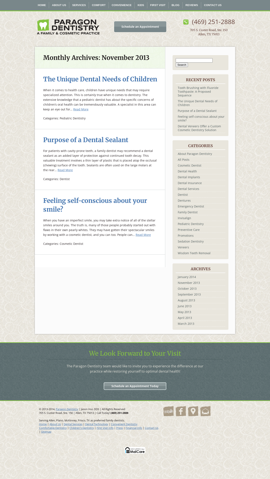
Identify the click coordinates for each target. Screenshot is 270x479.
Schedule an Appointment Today (135, 386)
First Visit (158, 5)
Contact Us (213, 5)
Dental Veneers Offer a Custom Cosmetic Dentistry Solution (199, 128)
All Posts (183, 160)
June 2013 (185, 306)
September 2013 (189, 294)
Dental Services (188, 189)
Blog (175, 5)
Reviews (191, 5)
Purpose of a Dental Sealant (85, 140)
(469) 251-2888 (213, 21)
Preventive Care (189, 230)
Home (42, 5)
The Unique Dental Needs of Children (100, 79)
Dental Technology (96, 424)
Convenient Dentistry (124, 424)
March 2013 (186, 324)
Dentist (183, 195)
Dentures (184, 200)
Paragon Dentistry (67, 409)
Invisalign (184, 218)
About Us (59, 5)
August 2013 (186, 300)
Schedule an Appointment (140, 27)
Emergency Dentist (191, 206)
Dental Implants (189, 177)
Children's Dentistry (81, 428)
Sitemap (46, 432)
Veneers (183, 247)
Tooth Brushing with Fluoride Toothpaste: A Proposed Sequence (198, 91)
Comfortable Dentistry (53, 428)
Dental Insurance (190, 183)
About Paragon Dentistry (195, 154)
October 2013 (187, 289)
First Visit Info (105, 428)
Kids (141, 5)
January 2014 (187, 277)
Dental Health (187, 171)
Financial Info (134, 428)
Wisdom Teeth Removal (194, 253)
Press (119, 428)
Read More (80, 109)
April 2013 (185, 318)
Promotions (186, 236)
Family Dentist (188, 212)
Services (79, 5)
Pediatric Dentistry (191, 224)
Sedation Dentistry (191, 241)
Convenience (121, 5)
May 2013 (184, 312)
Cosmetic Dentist (189, 165)
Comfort (99, 5)
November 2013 (189, 283)
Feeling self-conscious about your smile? (201, 118)
